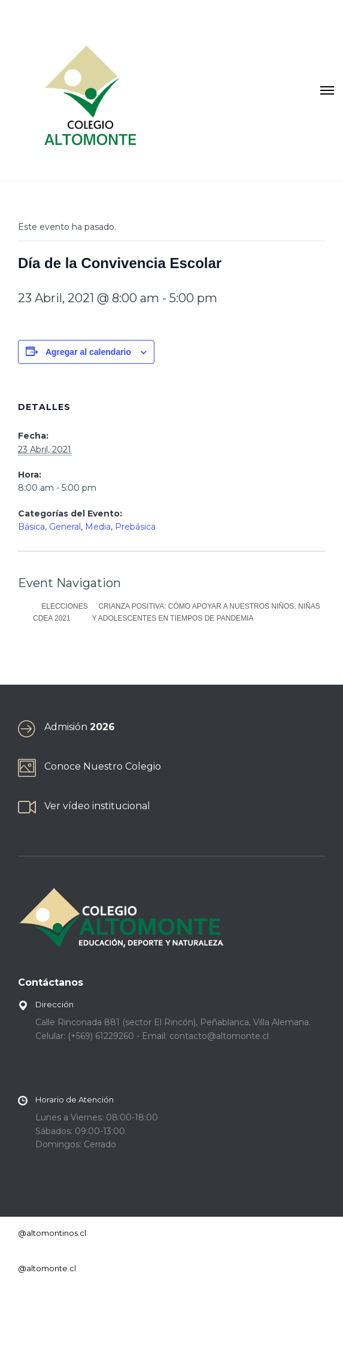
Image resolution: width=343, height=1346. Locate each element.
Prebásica (135, 526)
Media (98, 526)
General (65, 526)
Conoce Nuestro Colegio (102, 766)
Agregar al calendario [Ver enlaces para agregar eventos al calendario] (88, 352)
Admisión (79, 727)
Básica (31, 526)
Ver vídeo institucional (97, 806)
